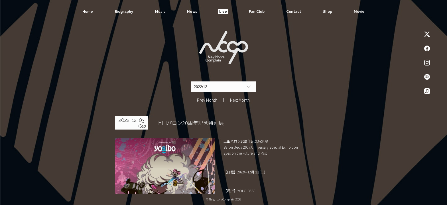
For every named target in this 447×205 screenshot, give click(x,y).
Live (223, 12)
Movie (359, 12)
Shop (327, 12)
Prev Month (207, 100)
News (192, 12)
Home (87, 12)
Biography (124, 12)
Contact (293, 12)
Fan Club (256, 12)
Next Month (240, 100)
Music (160, 12)
